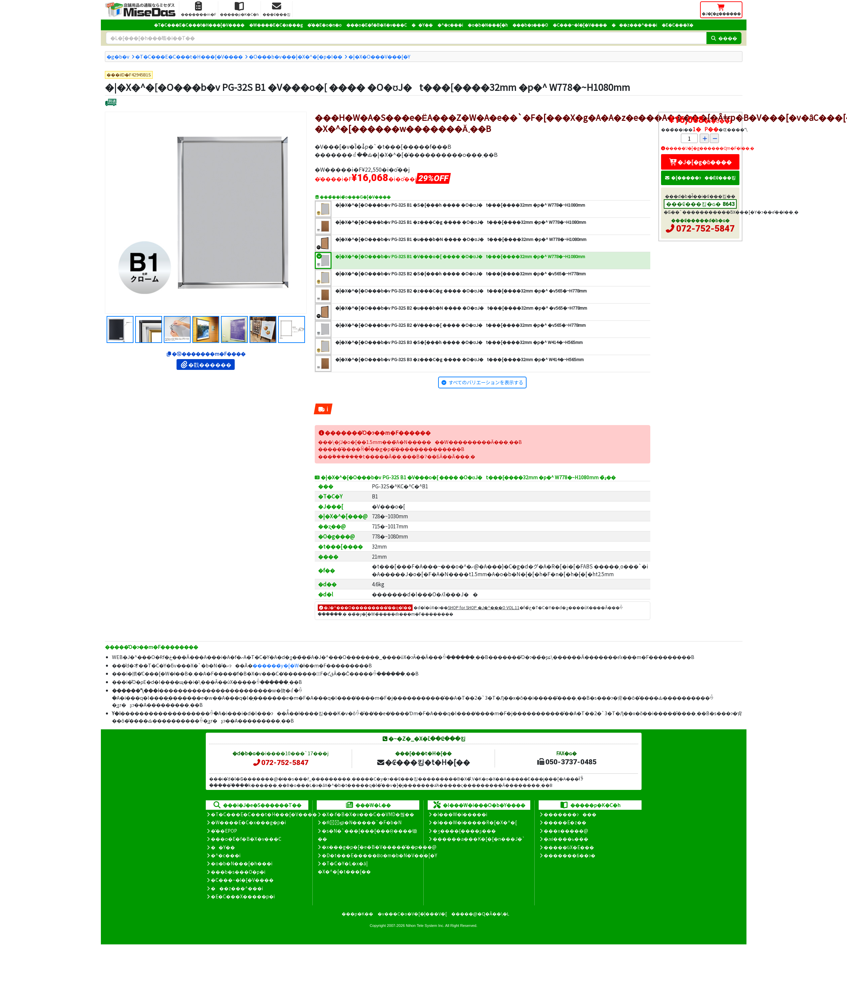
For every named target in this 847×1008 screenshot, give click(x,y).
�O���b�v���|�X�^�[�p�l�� (295, 56)
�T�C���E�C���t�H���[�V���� (199, 25)
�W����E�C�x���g (276, 25)
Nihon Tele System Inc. (425, 926)
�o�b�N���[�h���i (241, 863)
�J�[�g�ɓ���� (700, 162)
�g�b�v (118, 56)
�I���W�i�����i (460, 814)
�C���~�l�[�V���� (580, 25)
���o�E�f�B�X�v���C (376, 25)
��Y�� (422, 25)
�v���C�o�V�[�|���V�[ (412, 913)
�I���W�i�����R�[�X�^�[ (475, 822)
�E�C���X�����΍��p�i (243, 896)
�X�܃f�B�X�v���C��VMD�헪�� (368, 814)
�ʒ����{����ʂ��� (464, 830)
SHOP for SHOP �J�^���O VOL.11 (483, 607)
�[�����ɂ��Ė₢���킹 (700, 177)
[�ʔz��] (111, 103)
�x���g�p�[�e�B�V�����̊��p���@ (379, 846)
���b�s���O (530, 25)
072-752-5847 (705, 228)
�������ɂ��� (570, 814)
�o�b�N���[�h (488, 25)
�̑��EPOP (224, 830)
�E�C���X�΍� (677, 25)
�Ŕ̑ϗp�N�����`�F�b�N (361, 822)
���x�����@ (566, 830)
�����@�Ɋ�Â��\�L (480, 913)
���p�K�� (357, 913)
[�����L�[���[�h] (406, 38)
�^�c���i (450, 25)
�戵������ (205, 364)
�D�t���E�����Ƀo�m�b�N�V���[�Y (379, 855)
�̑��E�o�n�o (324, 25)
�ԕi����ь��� (566, 838)
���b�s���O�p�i (238, 871)
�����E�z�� (565, 822)
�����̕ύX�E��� (569, 847)
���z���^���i (634, 25)
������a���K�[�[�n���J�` (479, 838)
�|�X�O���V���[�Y (379, 56)
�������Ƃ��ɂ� (569, 855)
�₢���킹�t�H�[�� (423, 762)
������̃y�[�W (276, 665)
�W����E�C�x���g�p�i (248, 822)
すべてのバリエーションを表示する (486, 382)
